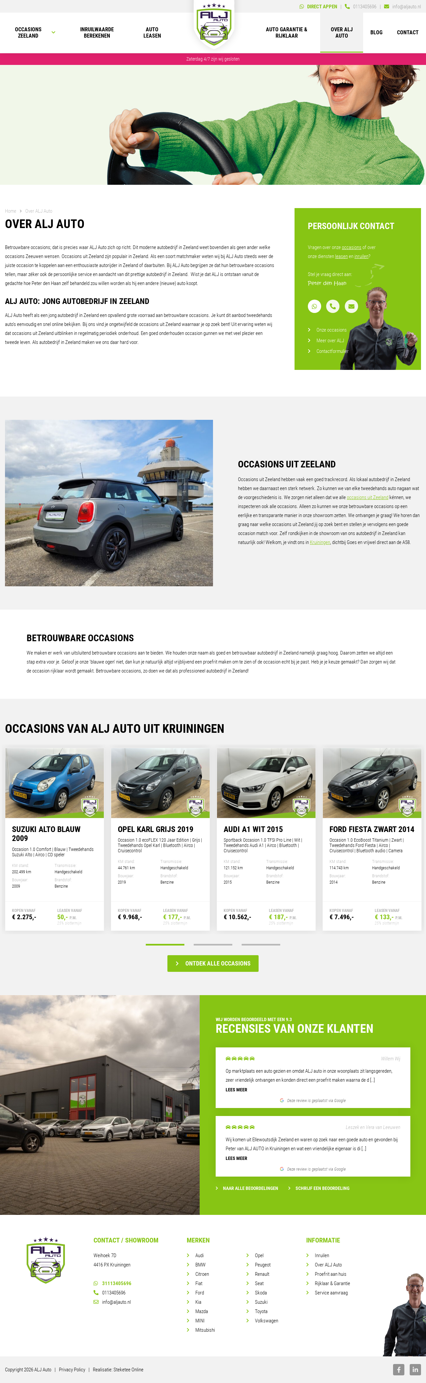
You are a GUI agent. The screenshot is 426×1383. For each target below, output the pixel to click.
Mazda (201, 1311)
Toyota (261, 1311)
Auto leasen (152, 33)
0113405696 (109, 1293)
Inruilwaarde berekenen (97, 33)
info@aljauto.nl (112, 1302)
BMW (200, 1265)
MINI (200, 1321)
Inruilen (322, 1255)
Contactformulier (333, 351)
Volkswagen (266, 1321)
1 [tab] (163, 945)
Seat (259, 1283)
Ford (199, 1293)
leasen (341, 256)
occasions (351, 247)
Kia (198, 1302)
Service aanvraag (331, 1293)
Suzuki (261, 1302)
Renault (262, 1274)
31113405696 (112, 1283)
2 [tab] (213, 945)
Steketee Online (128, 1370)
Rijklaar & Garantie (332, 1283)
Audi (199, 1255)
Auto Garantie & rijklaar (286, 33)
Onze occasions (332, 330)
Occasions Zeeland (28, 33)
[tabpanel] (54, 839)
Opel (259, 1255)
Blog (376, 33)
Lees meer (236, 1089)
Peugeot (263, 1265)
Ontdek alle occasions (213, 963)
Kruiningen (320, 542)
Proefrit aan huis (330, 1274)
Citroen (202, 1274)
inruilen (361, 256)
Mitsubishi (205, 1330)
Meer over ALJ (330, 341)
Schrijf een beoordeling (318, 1188)
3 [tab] (263, 945)
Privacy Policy (72, 1370)
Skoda (261, 1293)
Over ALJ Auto (342, 33)
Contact (408, 33)
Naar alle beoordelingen (247, 1188)
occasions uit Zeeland (367, 497)
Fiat (198, 1283)
